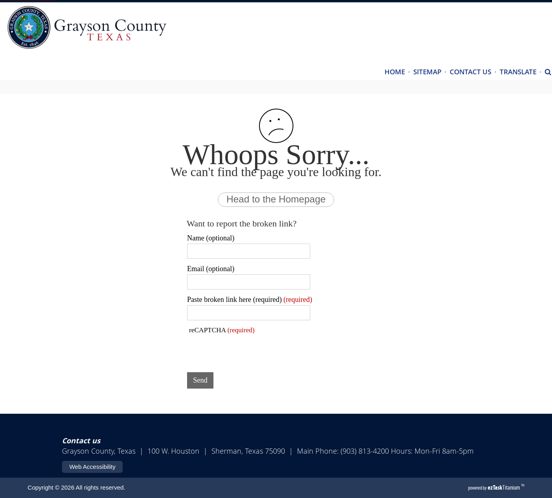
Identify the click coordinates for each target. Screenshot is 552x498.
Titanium (504, 487)
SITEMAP (427, 71)
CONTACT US (470, 71)
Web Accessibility (92, 466)
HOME (395, 71)
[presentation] (248, 350)
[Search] (548, 72)
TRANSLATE (518, 71)
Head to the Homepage (275, 199)
